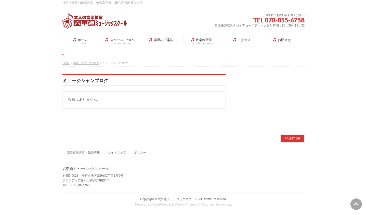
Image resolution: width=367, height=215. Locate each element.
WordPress (160, 204)
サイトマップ (117, 152)
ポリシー (140, 152)
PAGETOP (292, 138)
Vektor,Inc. (208, 204)
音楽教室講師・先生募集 (83, 152)
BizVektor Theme (184, 204)
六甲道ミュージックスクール (178, 199)
